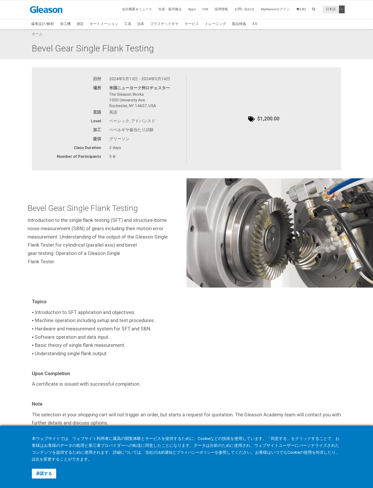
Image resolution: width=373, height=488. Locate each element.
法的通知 (165, 452)
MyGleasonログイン (275, 9)
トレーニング (215, 24)
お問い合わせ (245, 9)
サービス (192, 24)
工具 (127, 24)
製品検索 (239, 24)
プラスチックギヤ (164, 24)
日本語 (331, 9)
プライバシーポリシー (197, 452)
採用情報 (221, 9)
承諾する (44, 473)
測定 (80, 24)
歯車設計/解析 (42, 24)
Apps (192, 9)
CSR (205, 9)
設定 (44, 459)
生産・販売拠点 (170, 9)
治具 (140, 24)
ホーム (37, 34)
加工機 (65, 24)
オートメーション (104, 24)
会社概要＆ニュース (137, 9)
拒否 (323, 452)
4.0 (254, 24)
